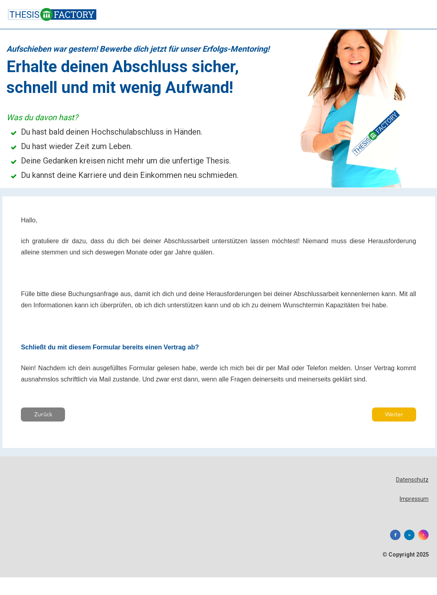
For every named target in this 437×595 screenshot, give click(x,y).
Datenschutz (412, 473)
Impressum (414, 492)
